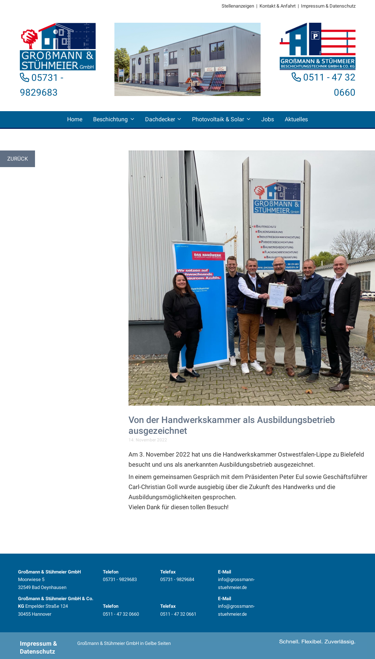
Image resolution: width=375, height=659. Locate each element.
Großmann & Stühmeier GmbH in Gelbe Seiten (124, 643)
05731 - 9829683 (120, 579)
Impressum (312, 6)
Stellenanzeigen (238, 6)
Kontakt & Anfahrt (278, 6)
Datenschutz (343, 6)
